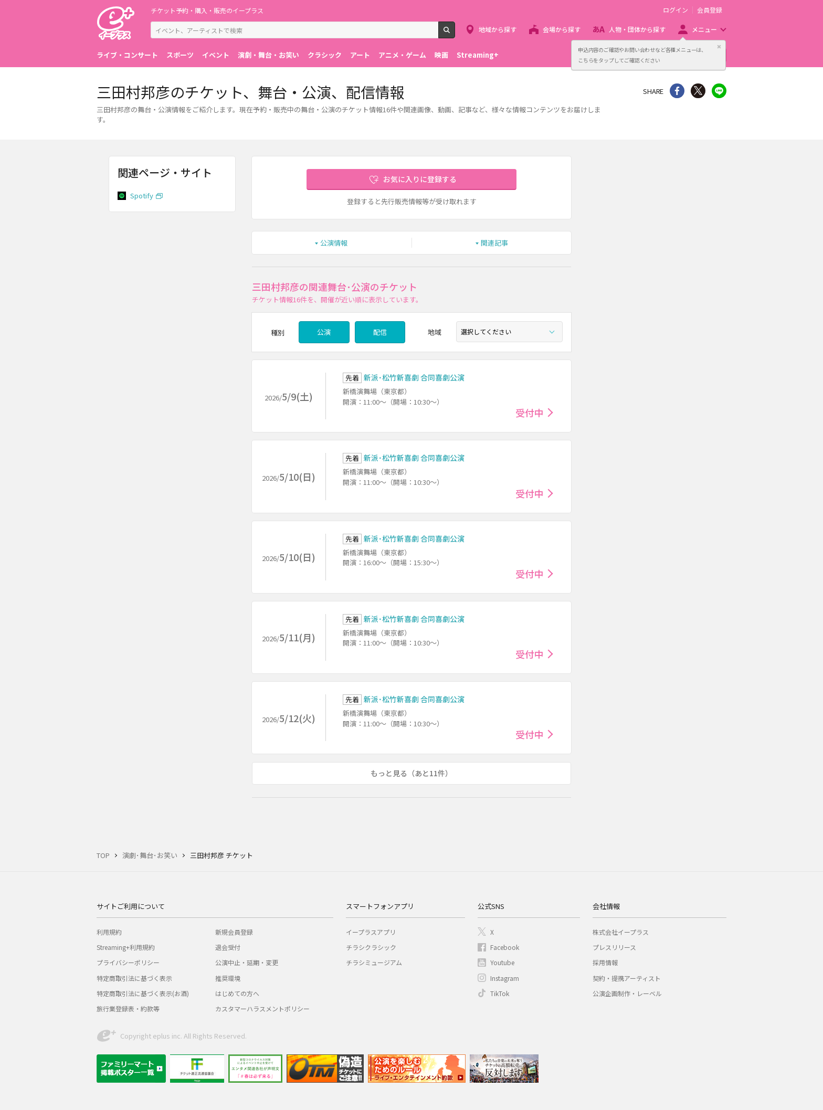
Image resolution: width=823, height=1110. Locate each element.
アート (360, 55)
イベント (215, 55)
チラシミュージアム (374, 962)
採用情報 (605, 962)
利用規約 (109, 931)
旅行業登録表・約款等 (128, 1008)
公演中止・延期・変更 (246, 962)
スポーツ (180, 55)
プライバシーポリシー (128, 962)
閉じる (719, 47)
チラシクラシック (371, 947)
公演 (324, 332)
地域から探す (497, 29)
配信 (380, 332)
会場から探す (562, 29)
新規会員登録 (234, 931)
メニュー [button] (704, 29)
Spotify (141, 195)
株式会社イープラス (621, 931)
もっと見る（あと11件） (411, 773)
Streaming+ (478, 55)
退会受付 (227, 947)
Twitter (698, 90)
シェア (677, 90)
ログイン (675, 10)
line (719, 90)
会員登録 (709, 10)
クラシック (325, 55)
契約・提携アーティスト (627, 978)
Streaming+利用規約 (126, 947)
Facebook (504, 947)
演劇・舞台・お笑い (268, 55)
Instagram (504, 978)
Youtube (502, 962)
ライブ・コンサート (127, 55)
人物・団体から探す (637, 29)
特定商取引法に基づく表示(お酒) (143, 993)
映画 (441, 55)
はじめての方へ (237, 993)
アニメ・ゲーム (402, 55)
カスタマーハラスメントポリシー (262, 1008)
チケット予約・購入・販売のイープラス (207, 10)
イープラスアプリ (371, 931)
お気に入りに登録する (420, 179)
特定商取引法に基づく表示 (134, 978)
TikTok (499, 993)
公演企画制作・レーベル (627, 993)
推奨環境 (227, 978)
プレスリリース (614, 947)
